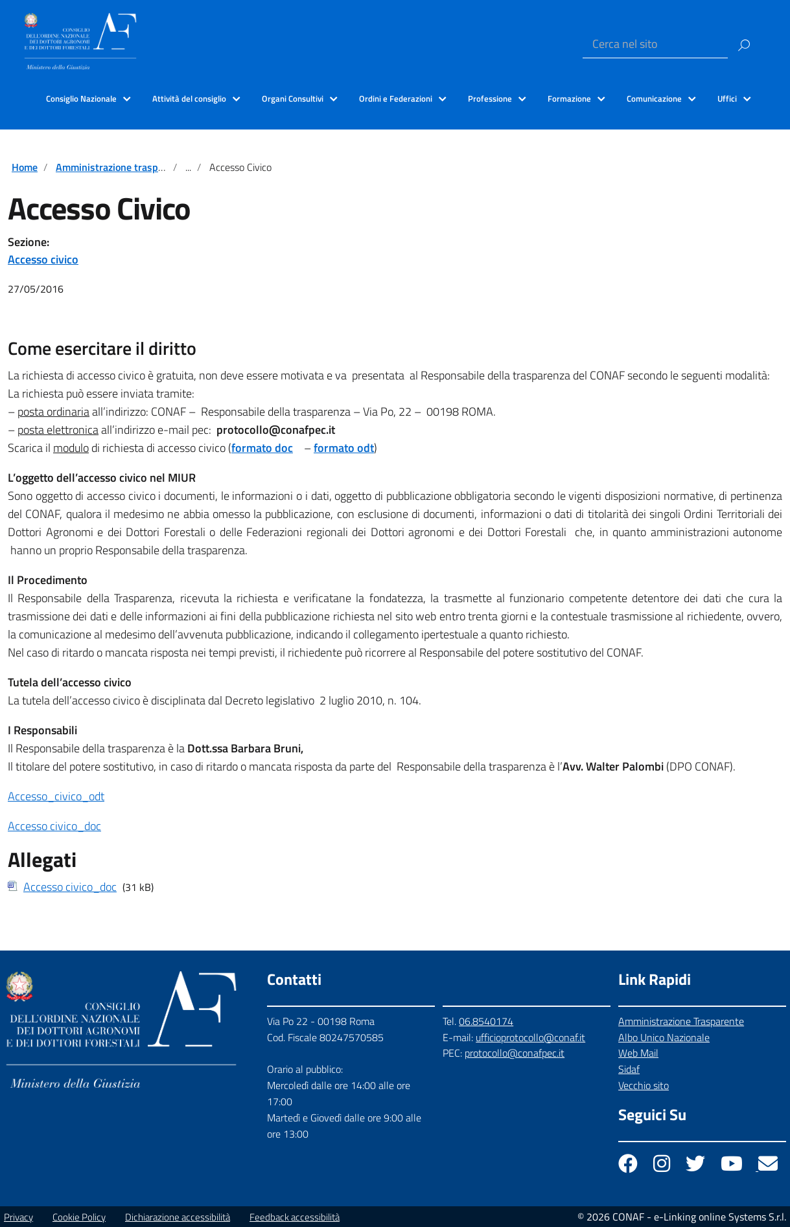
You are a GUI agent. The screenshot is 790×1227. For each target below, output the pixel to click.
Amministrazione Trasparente (681, 1021)
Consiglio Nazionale (81, 98)
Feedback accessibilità (295, 1217)
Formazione (569, 98)
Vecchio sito (643, 1085)
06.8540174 (486, 1021)
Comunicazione (654, 98)
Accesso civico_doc (54, 826)
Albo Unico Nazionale (664, 1037)
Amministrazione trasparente (121, 167)
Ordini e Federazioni (395, 98)
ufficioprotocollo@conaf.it (530, 1037)
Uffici (727, 98)
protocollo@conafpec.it (514, 1053)
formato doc (262, 447)
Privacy (18, 1217)
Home (25, 167)
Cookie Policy (79, 1217)
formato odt (344, 447)
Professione (490, 98)
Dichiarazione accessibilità (177, 1217)
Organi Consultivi (292, 98)
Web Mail (638, 1053)
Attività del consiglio (189, 98)
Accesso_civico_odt (56, 796)
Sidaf (629, 1069)
